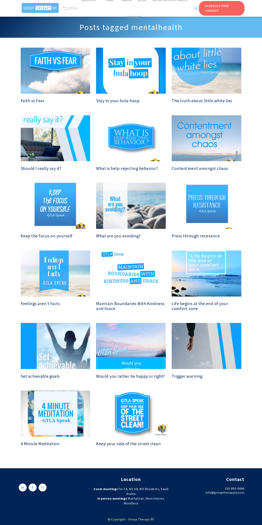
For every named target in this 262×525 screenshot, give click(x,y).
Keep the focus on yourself (47, 235)
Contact (134, 17)
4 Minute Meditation (40, 443)
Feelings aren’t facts (40, 303)
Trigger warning (187, 376)
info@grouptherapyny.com (224, 492)
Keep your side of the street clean (128, 443)
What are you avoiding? (118, 235)
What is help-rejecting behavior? (127, 168)
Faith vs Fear (33, 100)
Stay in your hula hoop (117, 100)
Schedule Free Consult (217, 8)
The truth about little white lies (202, 100)
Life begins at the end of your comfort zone (200, 306)
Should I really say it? (41, 168)
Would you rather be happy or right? (130, 376)
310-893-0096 (234, 488)
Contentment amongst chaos (200, 168)
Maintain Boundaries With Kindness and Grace (130, 306)
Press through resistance (196, 235)
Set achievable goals (40, 376)
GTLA (70, 8)
